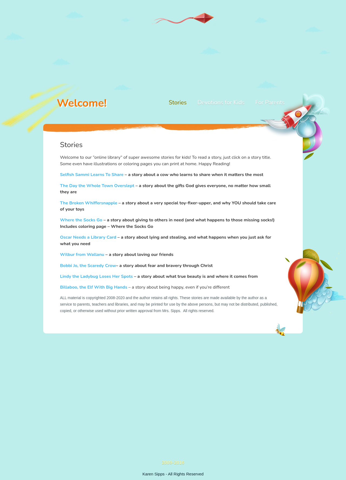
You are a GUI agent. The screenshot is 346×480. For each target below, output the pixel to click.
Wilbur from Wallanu (82, 254)
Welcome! (82, 103)
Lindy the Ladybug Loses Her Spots (96, 276)
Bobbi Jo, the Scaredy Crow (88, 265)
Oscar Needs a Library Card (88, 237)
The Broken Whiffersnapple (88, 203)
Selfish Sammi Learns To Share (92, 174)
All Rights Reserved (186, 474)
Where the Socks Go (81, 220)
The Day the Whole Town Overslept (97, 185)
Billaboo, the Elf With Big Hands (93, 287)
